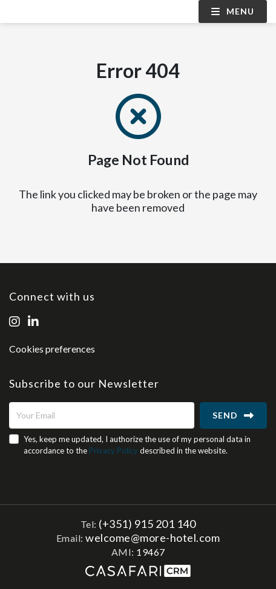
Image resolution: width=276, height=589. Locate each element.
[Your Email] (101, 415)
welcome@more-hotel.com (152, 537)
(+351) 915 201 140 (147, 523)
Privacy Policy (113, 450)
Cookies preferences (52, 348)
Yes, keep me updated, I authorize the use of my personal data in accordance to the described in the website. (137, 444)
